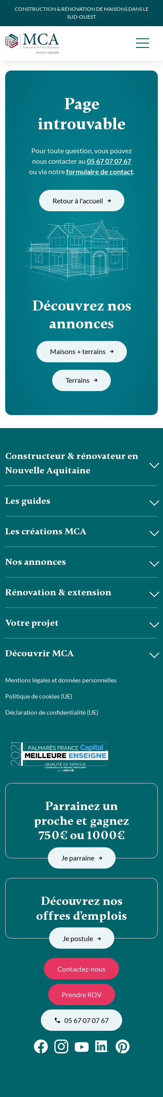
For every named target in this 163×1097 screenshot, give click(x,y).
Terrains (81, 380)
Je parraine (81, 858)
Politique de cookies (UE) (38, 696)
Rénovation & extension (58, 592)
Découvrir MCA (39, 653)
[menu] (142, 43)
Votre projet (32, 622)
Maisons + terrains (81, 351)
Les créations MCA (45, 531)
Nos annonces (35, 561)
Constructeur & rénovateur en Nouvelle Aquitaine (71, 463)
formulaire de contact (99, 171)
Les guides (27, 500)
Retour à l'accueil (82, 200)
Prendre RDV (82, 994)
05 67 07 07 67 (109, 161)
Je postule (82, 938)
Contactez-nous (81, 969)
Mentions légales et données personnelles (60, 680)
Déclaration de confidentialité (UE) (51, 712)
